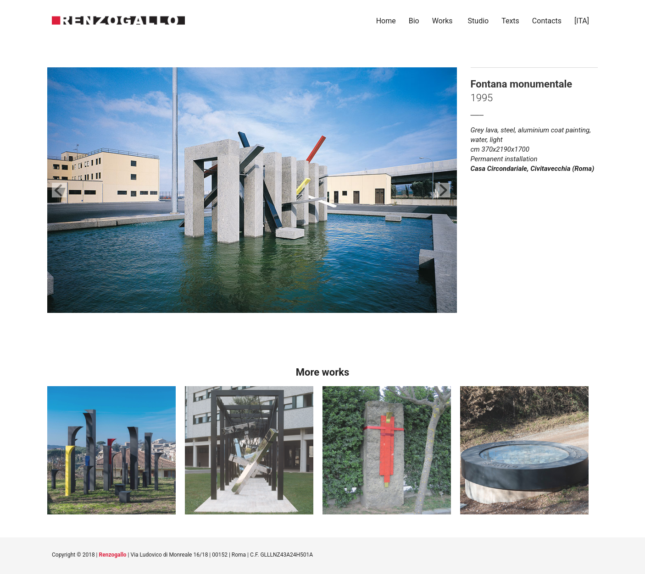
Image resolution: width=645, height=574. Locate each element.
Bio (414, 20)
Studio (478, 20)
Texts (510, 20)
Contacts (547, 20)
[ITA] (582, 20)
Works (442, 20)
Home (386, 20)
